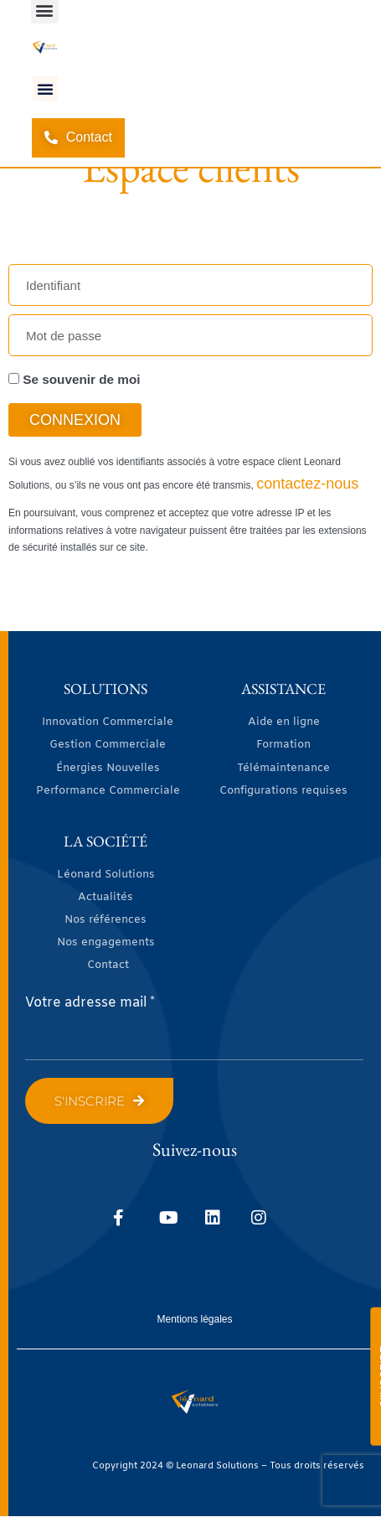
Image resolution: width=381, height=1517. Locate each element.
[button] (45, 88)
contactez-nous (307, 483)
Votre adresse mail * (90, 1003)
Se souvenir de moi (74, 379)
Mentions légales (194, 1319)
